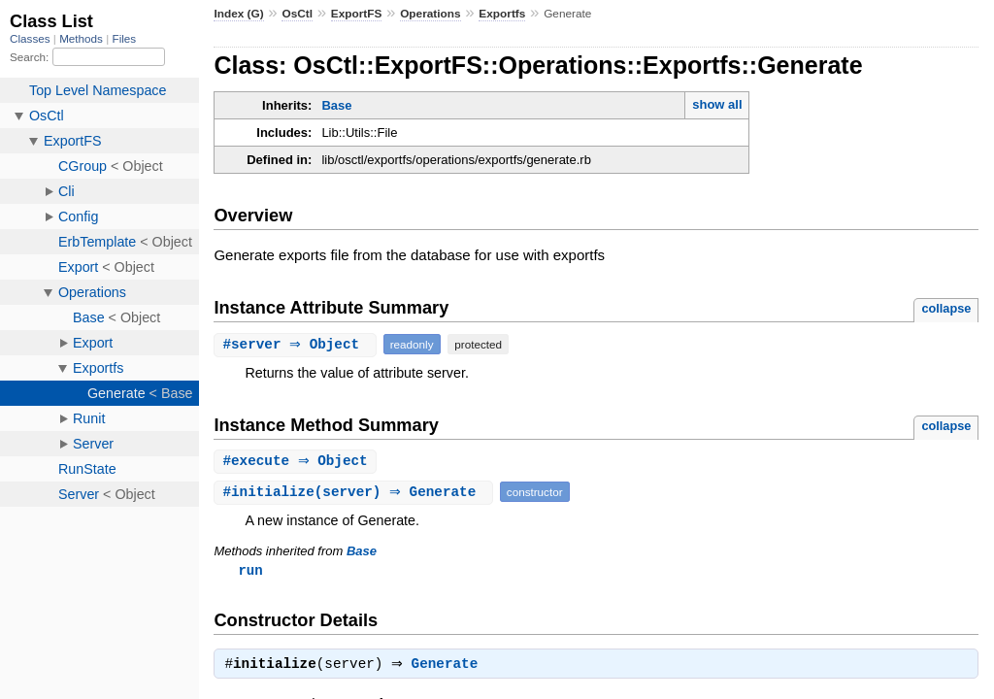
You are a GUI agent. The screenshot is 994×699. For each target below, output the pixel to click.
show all (717, 104)
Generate (449, 668)
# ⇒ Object (297, 344)
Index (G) (238, 13)
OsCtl (297, 13)
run (250, 571)
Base (336, 105)
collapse (946, 308)
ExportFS (356, 13)
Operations (430, 13)
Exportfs (502, 13)
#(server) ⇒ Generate (355, 492)
